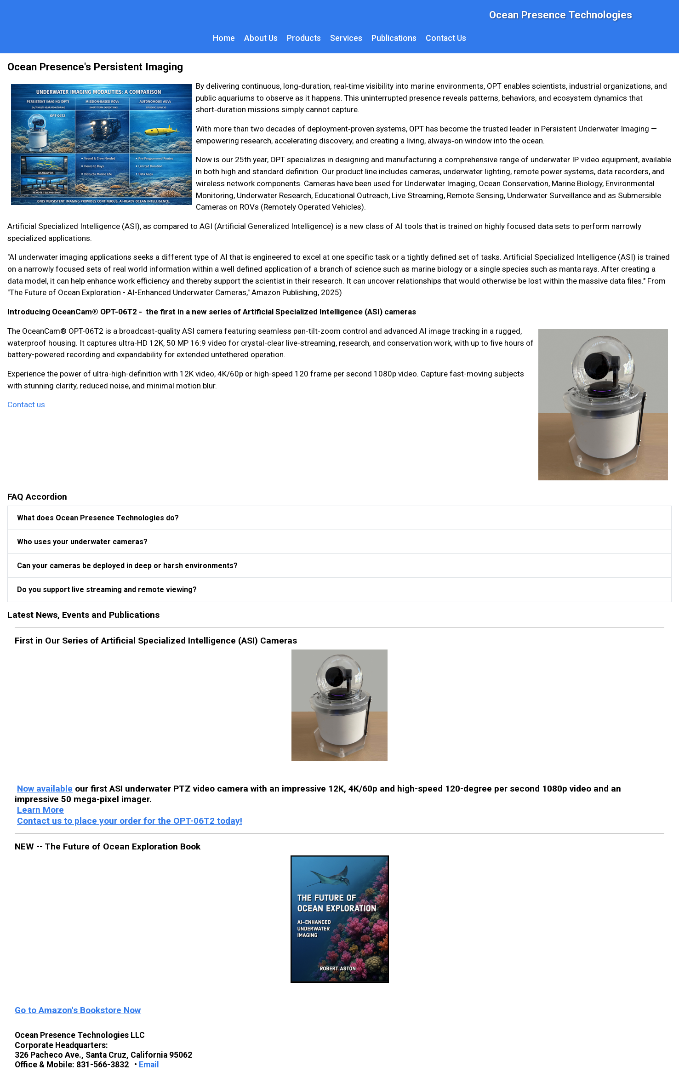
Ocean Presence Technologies (560, 15)
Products (304, 38)
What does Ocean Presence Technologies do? (98, 517)
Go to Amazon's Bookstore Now (78, 1010)
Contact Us (446, 38)
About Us (261, 38)
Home (224, 38)
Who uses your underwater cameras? (82, 541)
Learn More (40, 809)
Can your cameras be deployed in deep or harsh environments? (127, 565)
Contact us (26, 404)
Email (149, 1064)
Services (346, 38)
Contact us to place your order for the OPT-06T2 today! (129, 820)
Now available (45, 788)
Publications (394, 38)
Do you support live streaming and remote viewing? (107, 589)
